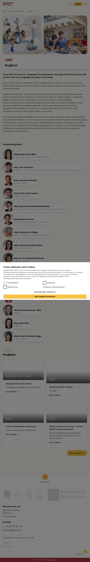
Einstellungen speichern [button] (45, 292)
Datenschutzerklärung (12, 278)
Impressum (26, 278)
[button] (54, 287)
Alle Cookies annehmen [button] (45, 297)
